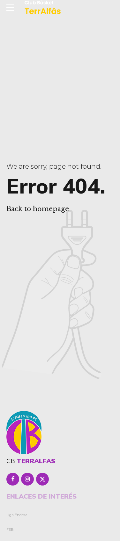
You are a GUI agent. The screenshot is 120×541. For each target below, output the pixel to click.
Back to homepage (37, 209)
